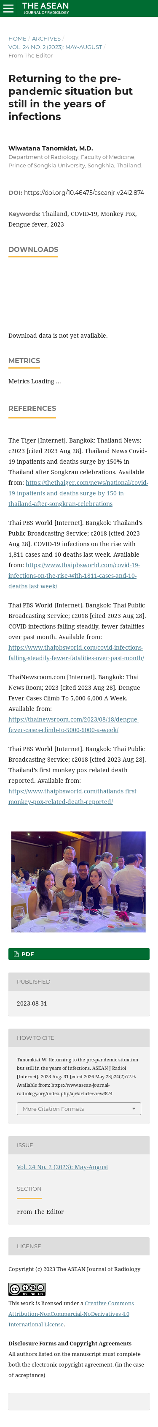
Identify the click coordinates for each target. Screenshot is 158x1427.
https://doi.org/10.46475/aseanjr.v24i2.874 (84, 193)
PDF (27, 954)
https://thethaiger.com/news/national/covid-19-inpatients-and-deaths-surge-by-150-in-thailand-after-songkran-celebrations (78, 493)
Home (17, 38)
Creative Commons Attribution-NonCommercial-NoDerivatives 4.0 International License (71, 1313)
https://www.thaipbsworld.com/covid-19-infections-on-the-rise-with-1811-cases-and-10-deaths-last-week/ (74, 575)
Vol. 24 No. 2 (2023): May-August (55, 47)
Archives (46, 38)
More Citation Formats (53, 1108)
